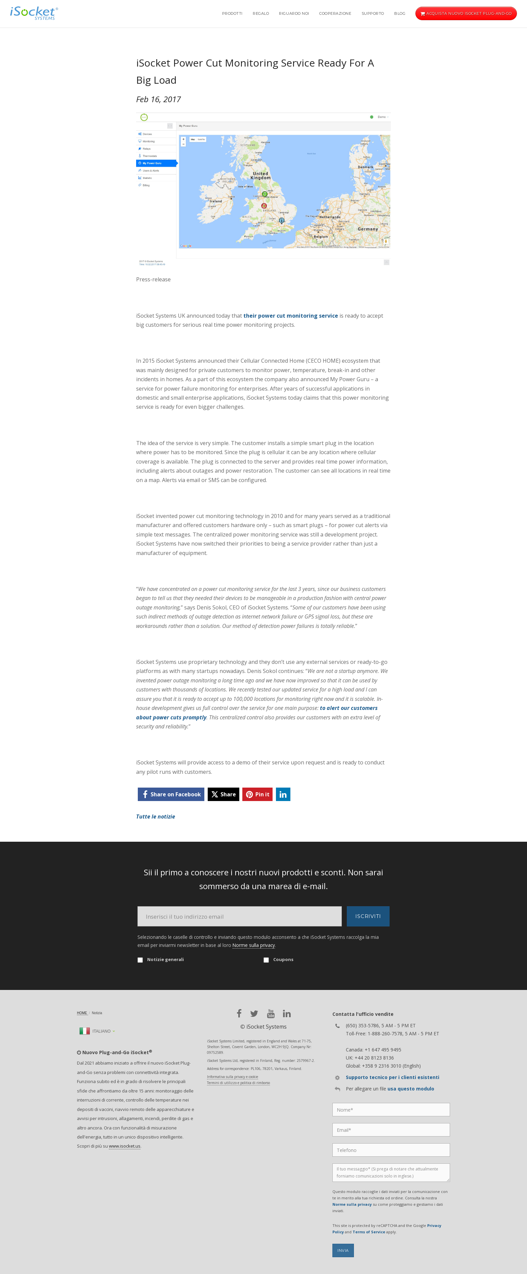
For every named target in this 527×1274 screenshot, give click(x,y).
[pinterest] (257, 794)
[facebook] (171, 794)
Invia (343, 1250)
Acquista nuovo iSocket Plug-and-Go (466, 13)
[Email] (239, 916)
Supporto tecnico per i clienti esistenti (392, 1077)
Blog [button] (399, 13)
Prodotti (232, 13)
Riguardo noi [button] (294, 13)
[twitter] (223, 794)
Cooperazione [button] (335, 13)
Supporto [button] (373, 13)
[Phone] (391, 1150)
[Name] (391, 1109)
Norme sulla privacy (254, 945)
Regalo (261, 13)
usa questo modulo (411, 1088)
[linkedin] (283, 794)
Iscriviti (368, 916)
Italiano (95, 1031)
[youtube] (271, 1013)
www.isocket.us (124, 1146)
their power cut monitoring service (290, 315)
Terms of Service (369, 1231)
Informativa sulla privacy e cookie (232, 1076)
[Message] (391, 1172)
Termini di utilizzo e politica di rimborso (238, 1082)
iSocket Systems (266, 1026)
